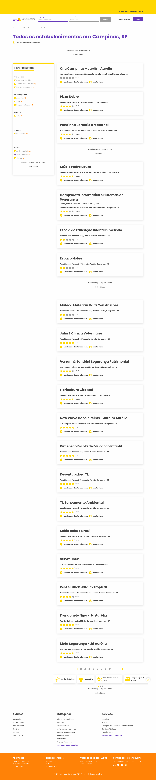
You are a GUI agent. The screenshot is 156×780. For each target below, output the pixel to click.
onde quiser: (74, 17)
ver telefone (101, 82)
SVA (47, 764)
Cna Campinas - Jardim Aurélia (89, 68)
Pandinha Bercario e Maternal (87, 125)
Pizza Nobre (72, 96)
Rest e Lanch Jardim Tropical (86, 587)
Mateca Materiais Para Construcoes (92, 305)
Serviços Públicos (109, 729)
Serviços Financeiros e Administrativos (117, 725)
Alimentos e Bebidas (65, 719)
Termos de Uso (18, 766)
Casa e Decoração (65, 742)
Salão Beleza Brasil (78, 531)
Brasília (16, 729)
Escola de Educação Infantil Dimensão (94, 230)
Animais (60, 722)
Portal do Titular (86, 764)
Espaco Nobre (74, 258)
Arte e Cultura (63, 725)
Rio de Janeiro (18, 722)
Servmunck (72, 559)
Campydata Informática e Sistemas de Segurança (94, 197)
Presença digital (52, 766)
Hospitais (105, 722)
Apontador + (51, 761)
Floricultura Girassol (79, 390)
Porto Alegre (18, 735)
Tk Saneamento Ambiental (84, 502)
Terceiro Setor (107, 732)
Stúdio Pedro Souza (78, 167)
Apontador (17, 28)
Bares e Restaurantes (66, 732)
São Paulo (17, 719)
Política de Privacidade (88, 761)
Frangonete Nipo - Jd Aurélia (86, 615)
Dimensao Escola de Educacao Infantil (94, 446)
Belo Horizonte (18, 725)
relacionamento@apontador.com (127, 761)
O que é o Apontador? (21, 761)
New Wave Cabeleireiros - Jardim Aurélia (96, 418)
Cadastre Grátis (124, 19)
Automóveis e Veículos (66, 729)
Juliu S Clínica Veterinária (84, 333)
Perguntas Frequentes (21, 764)
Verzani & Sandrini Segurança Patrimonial (97, 361)
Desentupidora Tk (77, 474)
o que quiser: (43, 17)
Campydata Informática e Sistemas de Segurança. (83, 204)
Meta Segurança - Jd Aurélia (86, 643)
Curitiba (16, 732)
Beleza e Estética (64, 735)
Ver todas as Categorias (67, 745)
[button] (99, 686)
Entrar (138, 19)
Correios (105, 719)
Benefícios (61, 739)
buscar (105, 19)
